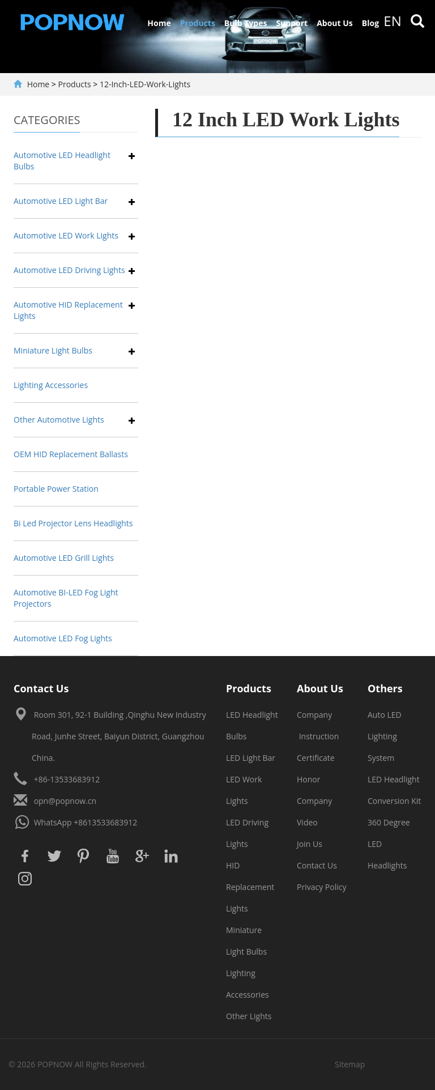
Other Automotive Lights (59, 419)
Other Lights (248, 1016)
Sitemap (350, 1064)
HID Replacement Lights (250, 887)
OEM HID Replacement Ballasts (71, 454)
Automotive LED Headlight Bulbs (62, 161)
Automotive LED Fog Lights (63, 638)
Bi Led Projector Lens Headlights (73, 523)
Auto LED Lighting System (385, 736)
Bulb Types (245, 23)
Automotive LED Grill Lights (64, 557)
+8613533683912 (105, 822)
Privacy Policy (321, 887)
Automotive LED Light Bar (61, 200)
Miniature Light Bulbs (53, 350)
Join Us (309, 843)
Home (158, 23)
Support (292, 23)
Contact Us (317, 865)
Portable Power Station (56, 488)
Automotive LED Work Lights (66, 235)
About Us (335, 23)
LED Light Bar (250, 757)
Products (197, 23)
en (392, 20)
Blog (370, 23)
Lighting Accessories (51, 385)
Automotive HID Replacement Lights (68, 310)
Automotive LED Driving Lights (69, 270)
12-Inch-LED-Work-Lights (145, 84)
